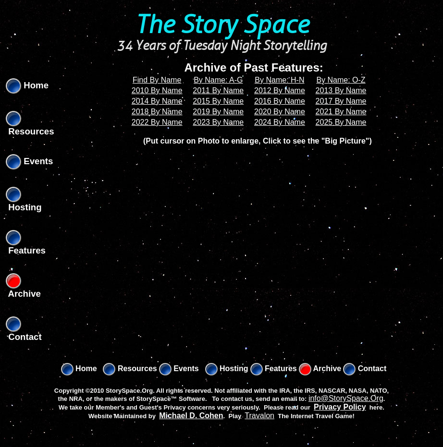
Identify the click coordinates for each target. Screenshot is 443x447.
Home (27, 85)
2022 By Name (157, 122)
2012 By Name (279, 90)
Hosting (226, 368)
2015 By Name (218, 101)
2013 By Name (341, 90)
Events (29, 161)
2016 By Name (279, 101)
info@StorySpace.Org (345, 398)
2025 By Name (341, 122)
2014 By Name (157, 101)
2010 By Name (157, 90)
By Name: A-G (218, 80)
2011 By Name (218, 90)
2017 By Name (341, 101)
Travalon (259, 415)
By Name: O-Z (340, 80)
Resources (130, 368)
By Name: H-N (279, 80)
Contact (364, 368)
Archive (320, 368)
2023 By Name (218, 122)
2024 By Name (279, 122)
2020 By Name (279, 112)
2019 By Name (218, 112)
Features (273, 368)
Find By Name (157, 80)
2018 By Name (157, 112)
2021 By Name (341, 112)
